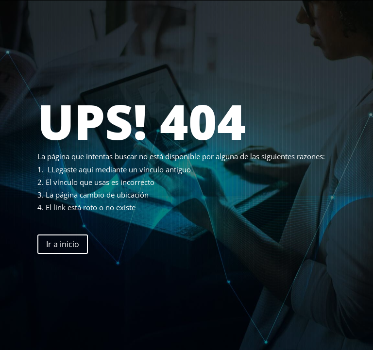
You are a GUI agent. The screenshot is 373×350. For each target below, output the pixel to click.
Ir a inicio (62, 244)
